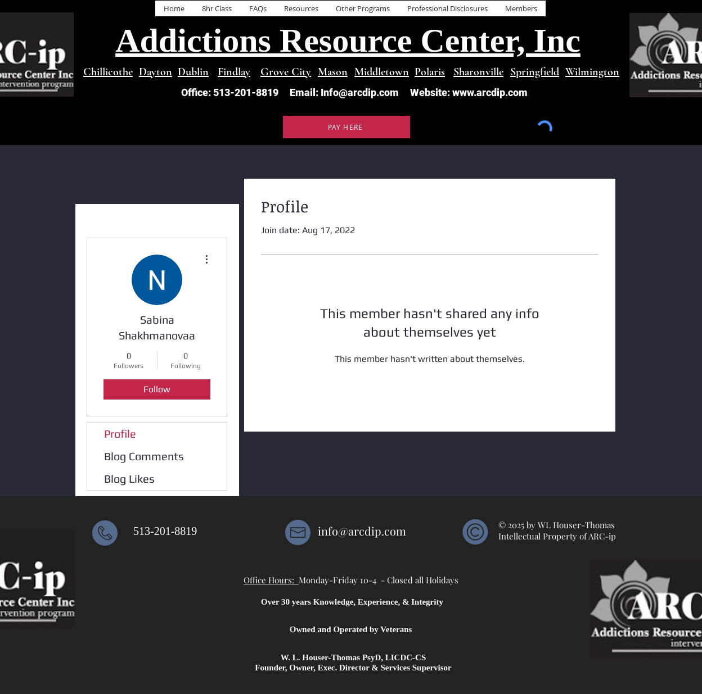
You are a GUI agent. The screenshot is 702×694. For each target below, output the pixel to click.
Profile (120, 433)
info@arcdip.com (362, 530)
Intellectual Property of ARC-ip (558, 536)
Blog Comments (144, 456)
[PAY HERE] (346, 127)
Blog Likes (129, 478)
